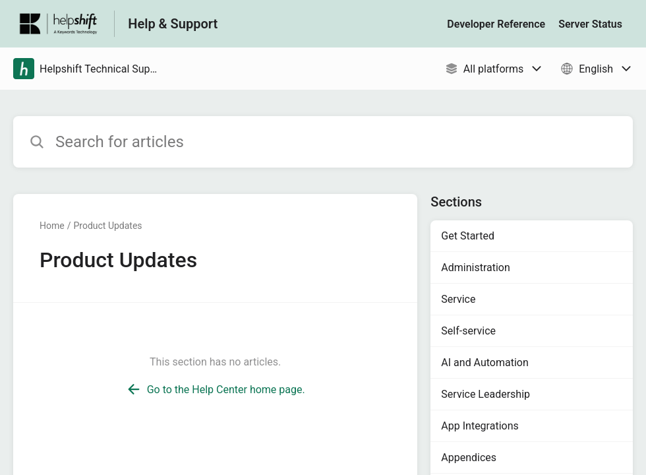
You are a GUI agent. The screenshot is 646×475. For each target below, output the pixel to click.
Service (458, 299)
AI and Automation (484, 362)
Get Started (467, 236)
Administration (475, 267)
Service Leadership (485, 394)
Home (52, 225)
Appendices (468, 457)
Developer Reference (496, 24)
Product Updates (107, 225)
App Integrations (479, 426)
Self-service (468, 331)
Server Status (590, 24)
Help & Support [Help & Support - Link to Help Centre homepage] (173, 24)
